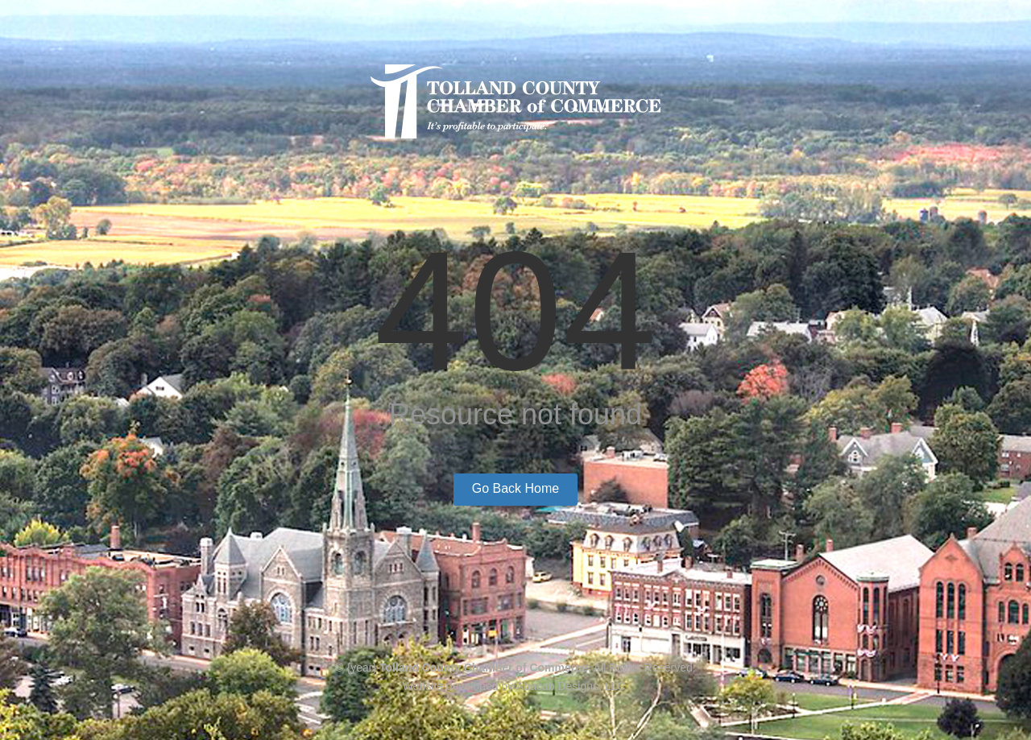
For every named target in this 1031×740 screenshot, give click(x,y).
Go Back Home (515, 488)
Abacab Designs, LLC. (572, 686)
